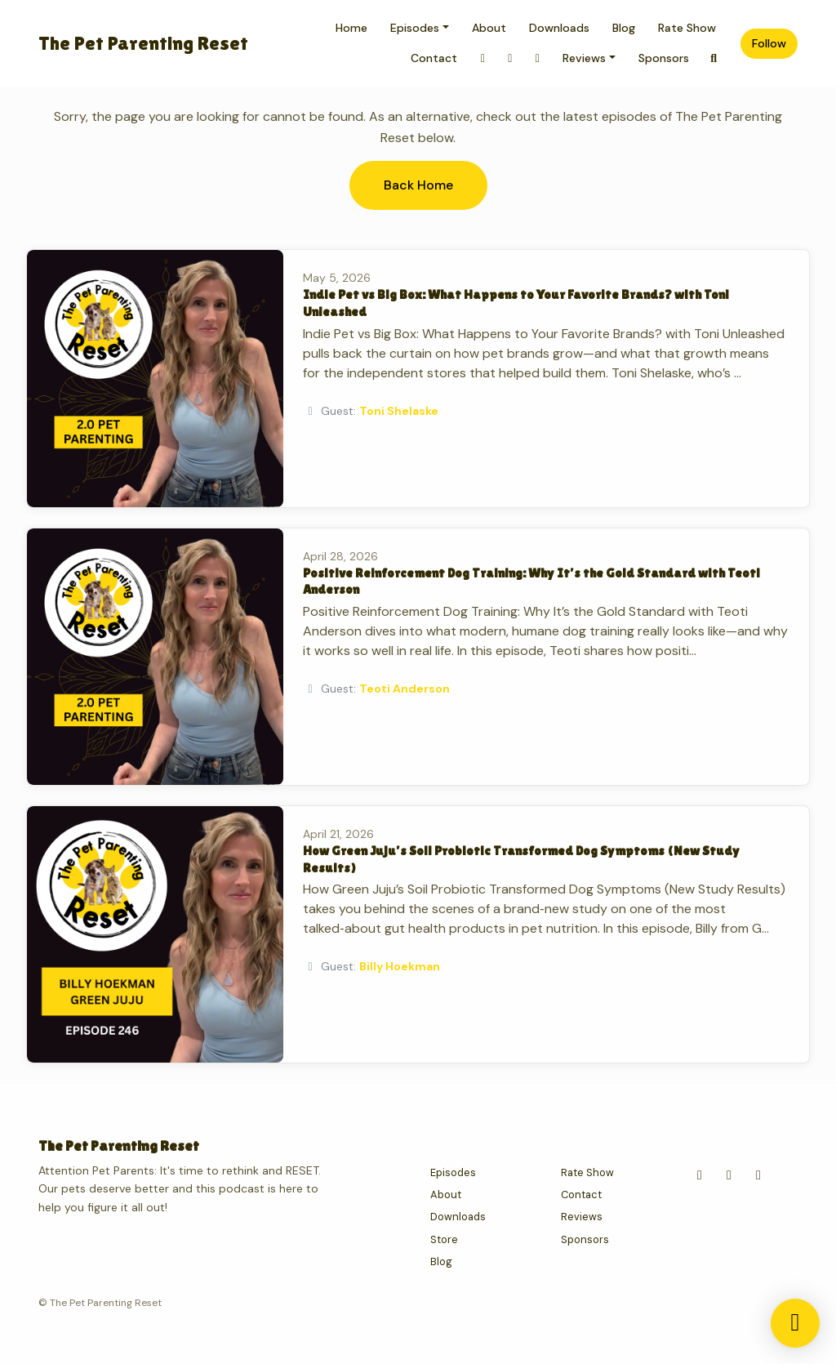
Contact (434, 58)
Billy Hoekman (399, 966)
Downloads (559, 27)
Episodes (414, 27)
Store (444, 1239)
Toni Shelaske (398, 410)
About (489, 27)
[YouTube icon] (729, 1175)
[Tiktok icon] (758, 1175)
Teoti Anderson (404, 688)
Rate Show (687, 27)
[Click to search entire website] (714, 58)
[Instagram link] (482, 58)
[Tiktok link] (510, 58)
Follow (769, 43)
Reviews (584, 58)
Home (351, 27)
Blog (623, 27)
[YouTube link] (537, 58)
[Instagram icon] (699, 1175)
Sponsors (663, 58)
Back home (418, 185)
